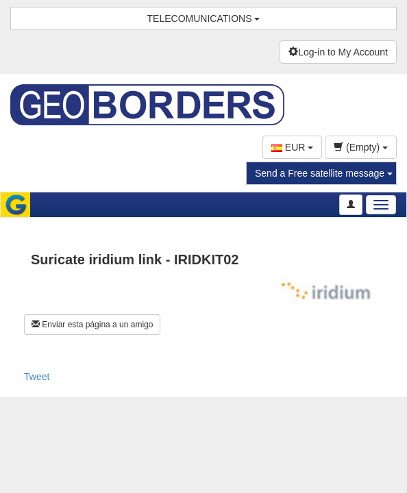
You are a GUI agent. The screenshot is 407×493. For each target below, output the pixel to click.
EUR (292, 147)
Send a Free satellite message (324, 173)
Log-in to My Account (338, 52)
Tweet (36, 376)
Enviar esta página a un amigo (92, 324)
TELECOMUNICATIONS (203, 18)
